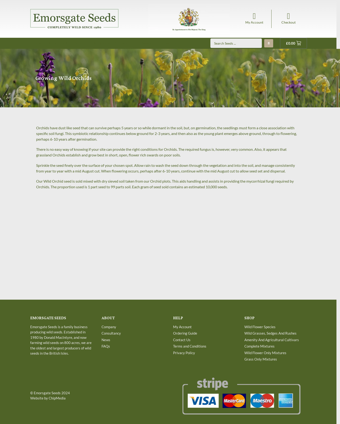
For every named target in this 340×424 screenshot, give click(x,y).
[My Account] (254, 16)
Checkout (288, 22)
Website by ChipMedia (48, 398)
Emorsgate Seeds (47, 393)
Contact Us (167, 43)
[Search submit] (268, 43)
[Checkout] (288, 16)
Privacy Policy (184, 353)
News (146, 43)
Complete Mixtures (259, 346)
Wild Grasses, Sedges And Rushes (270, 333)
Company (109, 327)
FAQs (106, 346)
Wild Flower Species (260, 327)
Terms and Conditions (189, 346)
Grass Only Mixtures (260, 359)
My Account (254, 22)
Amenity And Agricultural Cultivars (271, 340)
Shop (80, 43)
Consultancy (111, 333)
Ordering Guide (185, 333)
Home (36, 43)
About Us (58, 43)
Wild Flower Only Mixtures (265, 353)
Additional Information (114, 43)
